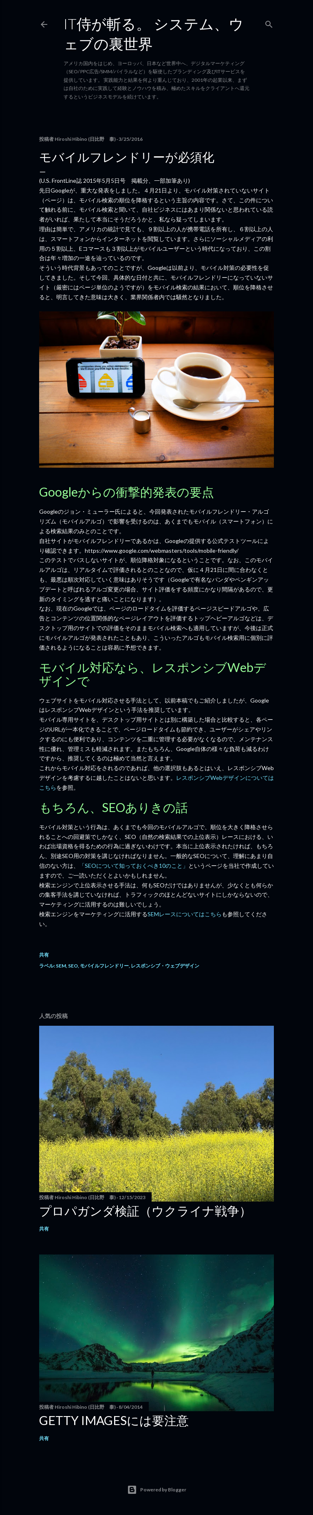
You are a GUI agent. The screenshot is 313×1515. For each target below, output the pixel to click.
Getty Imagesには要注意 (114, 1420)
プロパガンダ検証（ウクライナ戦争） (145, 1210)
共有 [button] (44, 955)
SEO (73, 966)
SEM (61, 966)
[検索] (269, 23)
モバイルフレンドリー (104, 966)
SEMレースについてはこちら (185, 914)
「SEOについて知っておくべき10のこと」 (133, 865)
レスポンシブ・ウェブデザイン (165, 966)
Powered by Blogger (156, 1490)
